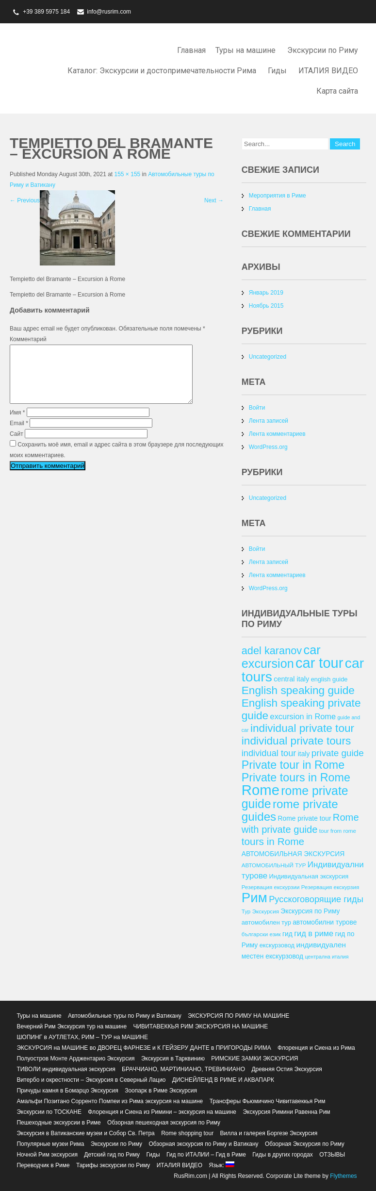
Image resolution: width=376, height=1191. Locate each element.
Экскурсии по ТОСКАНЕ (49, 1111)
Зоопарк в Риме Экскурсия (161, 1090)
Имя (17, 424)
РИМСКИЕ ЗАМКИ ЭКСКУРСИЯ (254, 1058)
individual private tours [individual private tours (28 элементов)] (296, 740)
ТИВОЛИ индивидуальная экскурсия (65, 1069)
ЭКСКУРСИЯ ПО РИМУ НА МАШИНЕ (238, 1015)
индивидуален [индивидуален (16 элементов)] (321, 945)
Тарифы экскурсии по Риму (113, 1165)
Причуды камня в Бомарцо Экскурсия (67, 1090)
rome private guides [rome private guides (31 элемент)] (290, 810)
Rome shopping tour (187, 1133)
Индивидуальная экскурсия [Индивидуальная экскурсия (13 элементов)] (309, 876)
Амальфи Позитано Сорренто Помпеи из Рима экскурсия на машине (109, 1101)
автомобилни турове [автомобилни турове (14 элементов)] (325, 922)
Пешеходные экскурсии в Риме (58, 1122)
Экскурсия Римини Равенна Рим (286, 1111)
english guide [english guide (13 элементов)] (329, 679)
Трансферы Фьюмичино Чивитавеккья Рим (268, 1101)
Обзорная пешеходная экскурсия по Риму (163, 1122)
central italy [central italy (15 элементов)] (291, 679)
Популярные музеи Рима (50, 1144)
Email (19, 434)
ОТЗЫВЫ (332, 1154)
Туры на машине (245, 50)
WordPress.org (268, 447)
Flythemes (342, 1176)
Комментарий (28, 339)
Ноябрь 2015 (266, 305)
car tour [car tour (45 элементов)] (319, 663)
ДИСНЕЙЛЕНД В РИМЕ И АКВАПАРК (223, 1079)
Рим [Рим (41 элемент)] (254, 897)
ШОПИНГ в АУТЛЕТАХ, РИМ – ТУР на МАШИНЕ (82, 1037)
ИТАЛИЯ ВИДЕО (328, 70)
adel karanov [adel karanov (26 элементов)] (272, 651)
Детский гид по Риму (112, 1154)
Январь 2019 (266, 292)
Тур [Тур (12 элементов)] (246, 911)
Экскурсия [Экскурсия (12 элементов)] (265, 911)
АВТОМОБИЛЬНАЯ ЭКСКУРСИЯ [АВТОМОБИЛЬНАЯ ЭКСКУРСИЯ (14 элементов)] (293, 854)
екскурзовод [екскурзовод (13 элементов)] (277, 945)
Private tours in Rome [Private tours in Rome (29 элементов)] (296, 777)
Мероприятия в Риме (277, 195)
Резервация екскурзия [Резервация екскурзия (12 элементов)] (330, 887)
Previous (25, 200)
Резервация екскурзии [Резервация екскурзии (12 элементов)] (271, 887)
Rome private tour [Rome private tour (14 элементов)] (304, 818)
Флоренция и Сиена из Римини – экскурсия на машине (162, 1111)
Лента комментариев (277, 433)
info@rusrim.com (109, 11)
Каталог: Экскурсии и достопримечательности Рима (161, 70)
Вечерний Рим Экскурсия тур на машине (71, 1026)
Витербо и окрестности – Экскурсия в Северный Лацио (90, 1079)
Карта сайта (337, 91)
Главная (191, 50)
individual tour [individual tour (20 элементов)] (269, 753)
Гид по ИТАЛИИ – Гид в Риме (206, 1154)
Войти (257, 407)
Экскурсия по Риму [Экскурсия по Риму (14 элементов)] (310, 911)
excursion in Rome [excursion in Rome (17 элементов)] (303, 716)
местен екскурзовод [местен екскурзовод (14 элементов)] (272, 956)
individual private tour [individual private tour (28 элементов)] (302, 728)
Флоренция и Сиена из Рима (316, 1047)
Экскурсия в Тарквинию (173, 1058)
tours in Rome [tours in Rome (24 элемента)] (273, 841)
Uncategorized (267, 356)
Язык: (221, 1165)
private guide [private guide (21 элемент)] (337, 753)
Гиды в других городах (282, 1154)
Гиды (277, 70)
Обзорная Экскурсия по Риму (304, 1144)
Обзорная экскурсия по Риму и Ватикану (203, 1144)
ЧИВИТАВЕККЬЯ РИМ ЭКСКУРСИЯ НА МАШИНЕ (200, 1026)
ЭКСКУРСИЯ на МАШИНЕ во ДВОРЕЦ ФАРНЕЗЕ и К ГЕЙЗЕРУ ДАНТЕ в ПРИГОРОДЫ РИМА (143, 1047)
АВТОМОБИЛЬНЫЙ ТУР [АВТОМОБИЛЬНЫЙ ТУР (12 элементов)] (274, 865)
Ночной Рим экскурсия (47, 1154)
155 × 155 (127, 174)
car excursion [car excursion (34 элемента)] (281, 656)
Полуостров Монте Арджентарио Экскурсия (75, 1058)
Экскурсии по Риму (322, 50)
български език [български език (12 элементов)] (261, 934)
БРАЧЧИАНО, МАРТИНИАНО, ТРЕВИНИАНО (183, 1069)
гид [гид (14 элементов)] (287, 934)
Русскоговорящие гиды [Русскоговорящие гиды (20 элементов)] (316, 899)
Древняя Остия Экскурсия (286, 1069)
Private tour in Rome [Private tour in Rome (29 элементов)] (293, 765)
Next (214, 200)
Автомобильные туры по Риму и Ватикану (124, 1015)
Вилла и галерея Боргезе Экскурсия (269, 1133)
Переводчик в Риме (42, 1165)
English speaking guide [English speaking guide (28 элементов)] (298, 690)
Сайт (16, 445)
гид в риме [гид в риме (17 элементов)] (313, 933)
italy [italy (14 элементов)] (304, 754)
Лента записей (268, 420)
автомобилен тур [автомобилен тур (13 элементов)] (266, 922)
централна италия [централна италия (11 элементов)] (326, 956)
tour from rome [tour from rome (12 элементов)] (337, 830)
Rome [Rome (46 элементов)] (260, 790)
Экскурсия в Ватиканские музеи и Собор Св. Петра (85, 1133)
